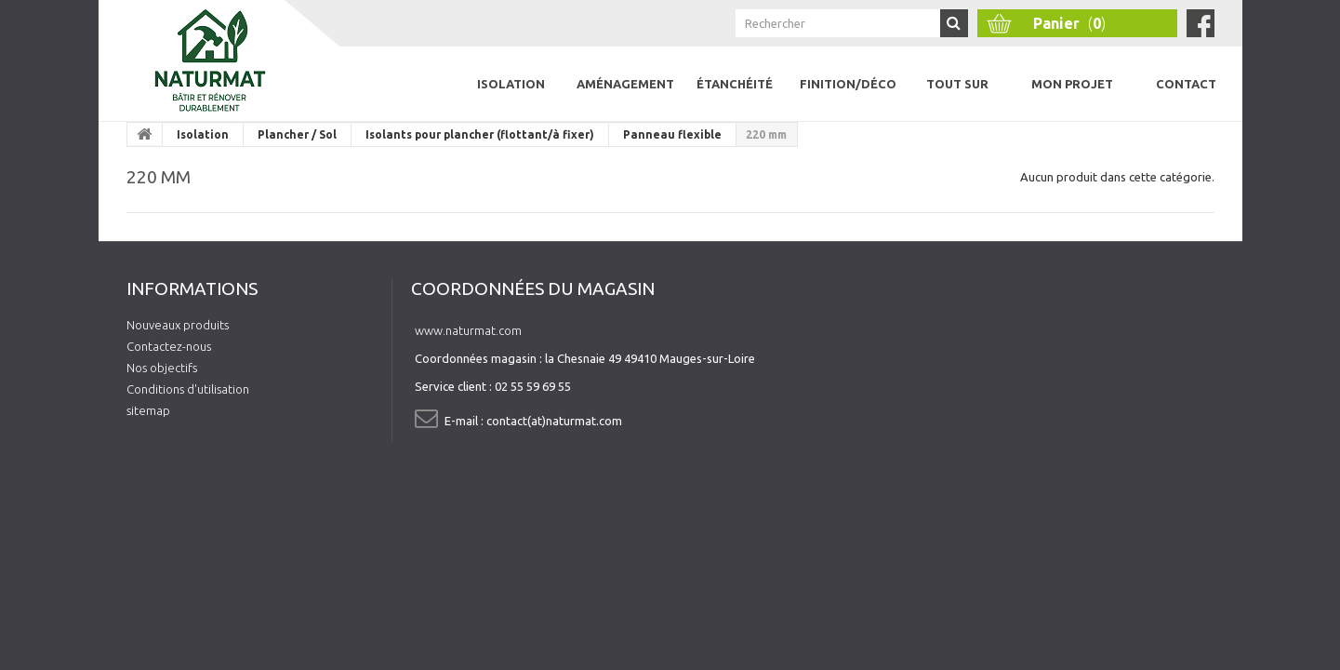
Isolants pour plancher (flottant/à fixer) (479, 134)
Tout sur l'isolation (958, 99)
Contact (1186, 83)
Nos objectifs (161, 367)
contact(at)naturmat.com (554, 420)
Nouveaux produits (177, 324)
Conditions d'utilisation (187, 388)
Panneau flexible (672, 134)
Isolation (511, 83)
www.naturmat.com (468, 330)
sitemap (148, 410)
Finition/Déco (848, 83)
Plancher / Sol (297, 134)
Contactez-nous (168, 346)
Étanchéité (735, 83)
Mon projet (1072, 83)
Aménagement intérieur (625, 99)
